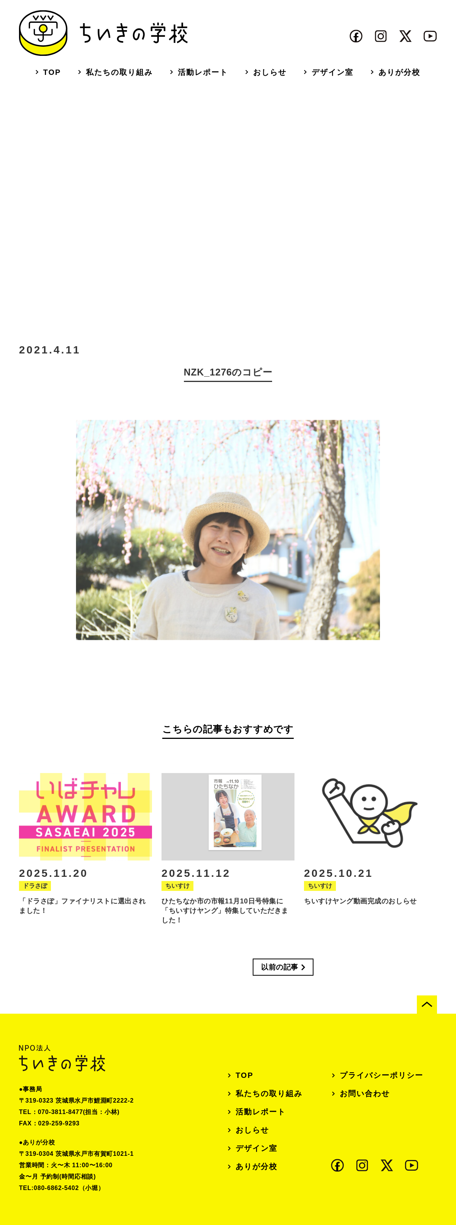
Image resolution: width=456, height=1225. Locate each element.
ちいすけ (177, 890)
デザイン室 (332, 72)
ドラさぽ (35, 890)
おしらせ (270, 72)
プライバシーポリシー (381, 1075)
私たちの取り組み (119, 72)
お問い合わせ (365, 1093)
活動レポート (203, 72)
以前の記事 (279, 967)
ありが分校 (399, 72)
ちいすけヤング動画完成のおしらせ (360, 905)
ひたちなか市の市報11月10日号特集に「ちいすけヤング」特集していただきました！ (225, 915)
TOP (52, 72)
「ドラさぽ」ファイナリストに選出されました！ (82, 910)
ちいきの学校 (103, 33)
